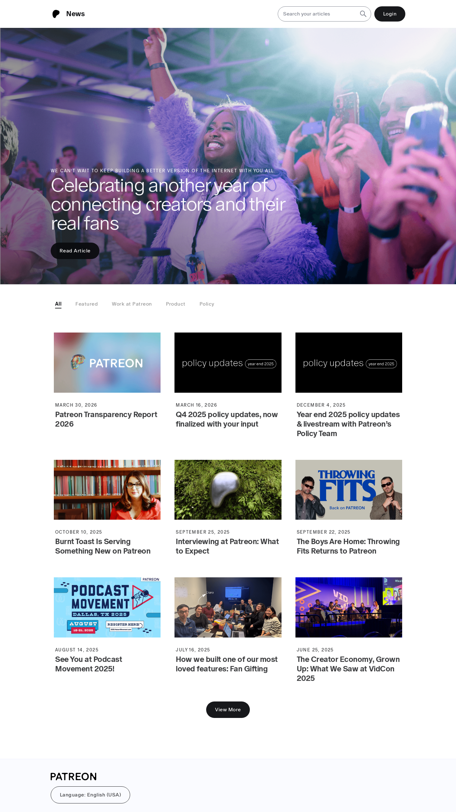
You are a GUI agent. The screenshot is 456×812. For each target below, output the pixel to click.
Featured (86, 304)
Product (176, 304)
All (58, 304)
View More (228, 710)
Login (389, 14)
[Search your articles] (317, 14)
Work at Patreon (132, 304)
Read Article (75, 251)
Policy (207, 304)
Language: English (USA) (90, 795)
